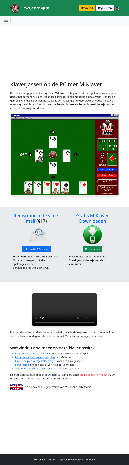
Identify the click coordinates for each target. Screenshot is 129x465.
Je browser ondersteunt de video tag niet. (64, 309)
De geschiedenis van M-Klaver (32, 353)
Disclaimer (39, 459)
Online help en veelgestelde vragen (36, 361)
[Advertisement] (64, 49)
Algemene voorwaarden (70, 459)
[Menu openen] (6, 20)
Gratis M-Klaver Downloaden (92, 218)
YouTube (90, 459)
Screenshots (22, 364)
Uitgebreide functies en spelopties (35, 357)
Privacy (51, 459)
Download (87, 8)
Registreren (105, 8)
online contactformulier (93, 374)
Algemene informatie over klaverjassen (38, 368)
